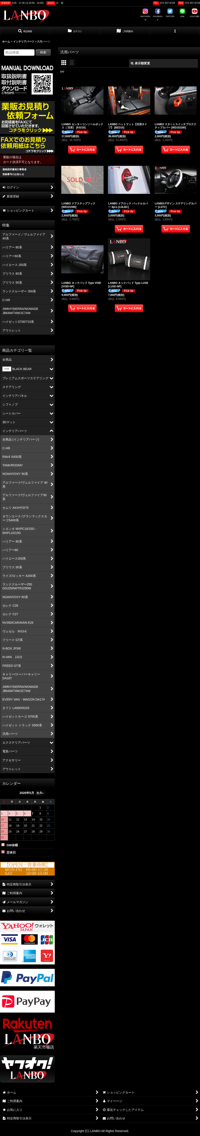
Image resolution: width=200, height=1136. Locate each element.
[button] (25, 31)
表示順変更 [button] (140, 63)
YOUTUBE (195, 13)
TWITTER (170, 13)
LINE (182, 13)
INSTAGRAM (145, 15)
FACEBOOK (158, 15)
